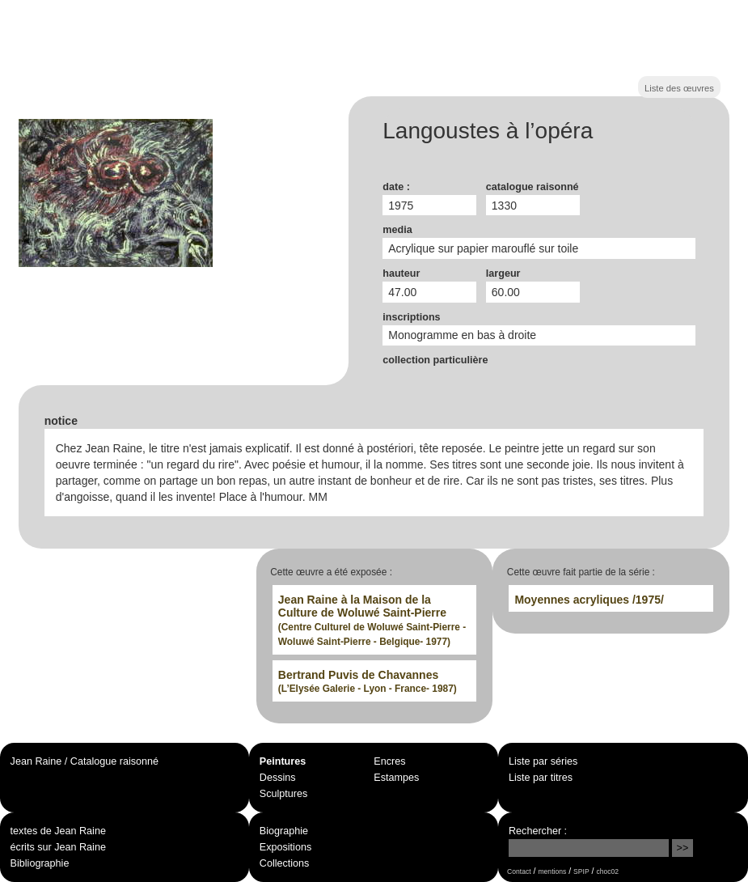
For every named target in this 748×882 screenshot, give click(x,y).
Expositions (285, 847)
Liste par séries (543, 761)
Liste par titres (541, 777)
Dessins (278, 777)
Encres (389, 761)
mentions (553, 871)
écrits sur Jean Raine (58, 847)
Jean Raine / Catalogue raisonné (84, 761)
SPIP (581, 871)
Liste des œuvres (679, 88)
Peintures (283, 761)
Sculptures (284, 793)
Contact (518, 871)
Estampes (396, 777)
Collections (285, 863)
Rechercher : (538, 831)
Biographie (284, 831)
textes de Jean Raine (58, 831)
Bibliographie (40, 863)
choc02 (608, 871)
